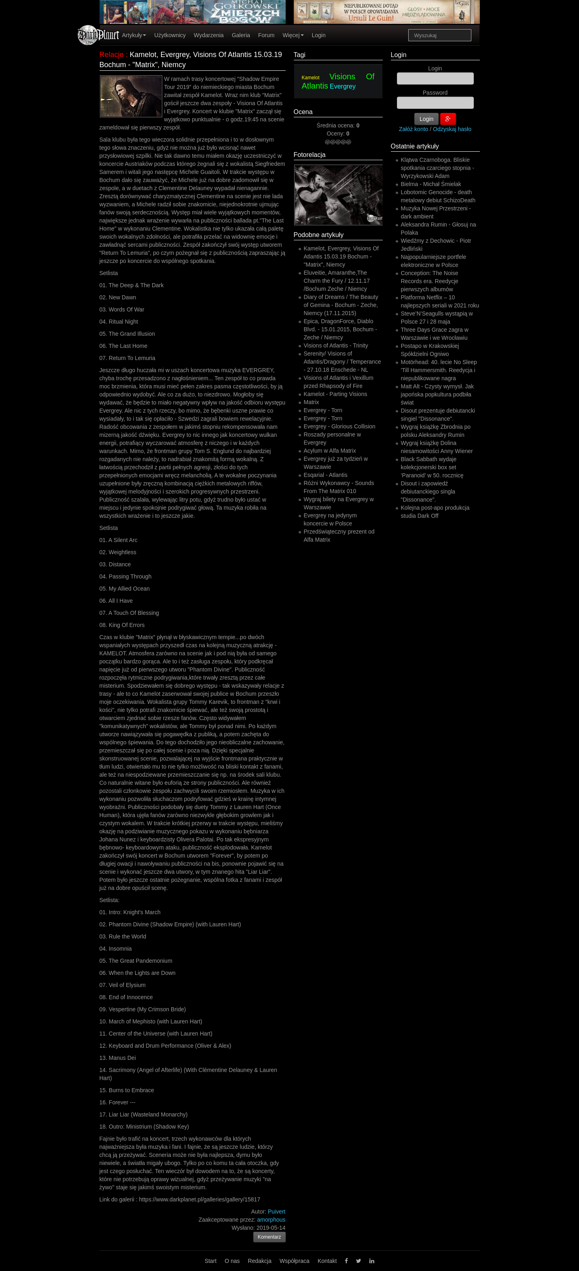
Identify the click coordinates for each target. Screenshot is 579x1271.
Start (211, 1261)
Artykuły (134, 35)
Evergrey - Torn (323, 410)
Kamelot (311, 77)
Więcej (292, 35)
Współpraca (295, 1261)
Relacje (112, 55)
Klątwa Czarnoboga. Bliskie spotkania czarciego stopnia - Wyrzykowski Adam (437, 168)
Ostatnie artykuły (415, 146)
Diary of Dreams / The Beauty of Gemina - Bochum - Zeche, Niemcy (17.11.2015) (341, 305)
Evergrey (343, 86)
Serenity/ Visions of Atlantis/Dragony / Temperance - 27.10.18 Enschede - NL (342, 361)
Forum (266, 35)
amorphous (271, 1219)
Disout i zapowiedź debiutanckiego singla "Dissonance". (428, 491)
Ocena (303, 111)
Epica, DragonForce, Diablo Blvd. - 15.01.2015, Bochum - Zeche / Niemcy (340, 329)
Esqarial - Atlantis (326, 475)
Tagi (299, 54)
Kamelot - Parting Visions (335, 394)
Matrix (311, 402)
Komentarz (269, 1237)
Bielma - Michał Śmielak (431, 184)
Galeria (241, 35)
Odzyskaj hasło (452, 129)
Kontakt (327, 1261)
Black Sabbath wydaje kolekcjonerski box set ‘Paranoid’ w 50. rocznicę (432, 467)
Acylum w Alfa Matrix (330, 450)
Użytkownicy (170, 35)
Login (319, 35)
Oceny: (336, 133)
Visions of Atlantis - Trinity (336, 345)
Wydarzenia (209, 35)
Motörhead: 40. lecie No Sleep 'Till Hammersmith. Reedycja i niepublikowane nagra (439, 370)
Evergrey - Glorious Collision (339, 426)
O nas (232, 1261)
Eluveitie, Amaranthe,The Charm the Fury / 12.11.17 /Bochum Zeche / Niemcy (337, 280)
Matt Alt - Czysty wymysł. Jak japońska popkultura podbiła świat (437, 394)
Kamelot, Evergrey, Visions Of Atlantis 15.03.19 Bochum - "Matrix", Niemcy (341, 256)
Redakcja (259, 1261)
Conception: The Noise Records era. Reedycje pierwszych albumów (429, 281)
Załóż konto (413, 129)
